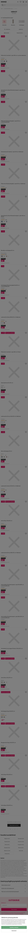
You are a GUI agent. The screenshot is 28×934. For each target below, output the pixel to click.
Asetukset (14, 930)
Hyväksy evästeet (14, 927)
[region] (14, 924)
